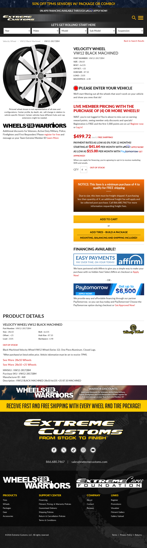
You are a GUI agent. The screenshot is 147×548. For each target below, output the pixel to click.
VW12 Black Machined (30, 41)
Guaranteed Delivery (48, 508)
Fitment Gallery (117, 512)
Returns (138, 535)
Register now (137, 124)
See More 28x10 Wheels (17, 360)
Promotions (116, 504)
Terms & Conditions (47, 520)
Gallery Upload (117, 516)
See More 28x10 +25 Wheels (19, 365)
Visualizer (115, 508)
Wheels (6, 504)
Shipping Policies (46, 512)
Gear (5, 512)
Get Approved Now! (125, 305)
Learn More (53, 138)
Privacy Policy (126, 535)
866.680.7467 (55, 462)
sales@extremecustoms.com (89, 462)
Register (114, 500)
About (89, 500)
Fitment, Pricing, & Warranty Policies (55, 504)
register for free (52, 134)
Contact (90, 504)
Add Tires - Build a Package (109, 235)
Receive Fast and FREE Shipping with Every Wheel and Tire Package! (73, 407)
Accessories (8, 516)
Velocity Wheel (9, 41)
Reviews (90, 508)
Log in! (79, 127)
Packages (7, 508)
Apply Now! (137, 147)
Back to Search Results (134, 41)
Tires (5, 500)
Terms (114, 535)
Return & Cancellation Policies (52, 516)
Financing (43, 500)
